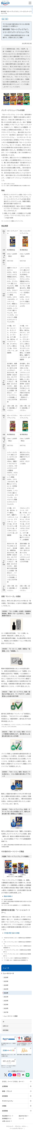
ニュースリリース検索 (11, 1016)
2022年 (6, 993)
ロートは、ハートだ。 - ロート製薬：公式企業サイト (5, 3)
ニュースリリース (8, 973)
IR (3, 1022)
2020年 (6, 1001)
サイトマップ (9, 1126)
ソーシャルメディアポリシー (16, 1128)
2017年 (6, 1012)
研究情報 (5, 1030)
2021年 (6, 997)
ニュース (6, 968)
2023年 (6, 989)
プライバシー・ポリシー (21, 1126)
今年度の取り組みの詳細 (11, 933)
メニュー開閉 (30, 1086)
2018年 (6, 1008)
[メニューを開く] (30, 3)
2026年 (6, 977)
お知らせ (5, 1026)
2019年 (6, 1004)
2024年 (6, 985)
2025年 (6, 981)
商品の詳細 (7, 896)
